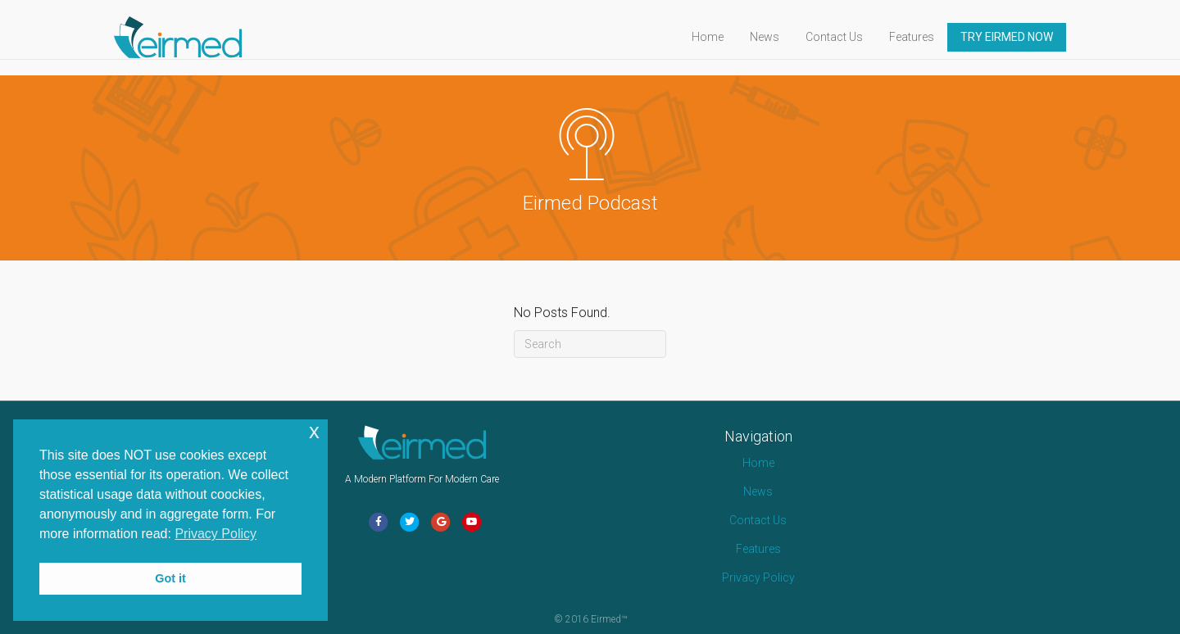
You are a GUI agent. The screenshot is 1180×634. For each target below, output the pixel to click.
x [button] (314, 431)
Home (723, 36)
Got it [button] (170, 578)
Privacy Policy (758, 577)
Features (927, 36)
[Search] (590, 344)
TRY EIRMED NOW (1022, 36)
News (780, 36)
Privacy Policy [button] (215, 534)
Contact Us (849, 36)
